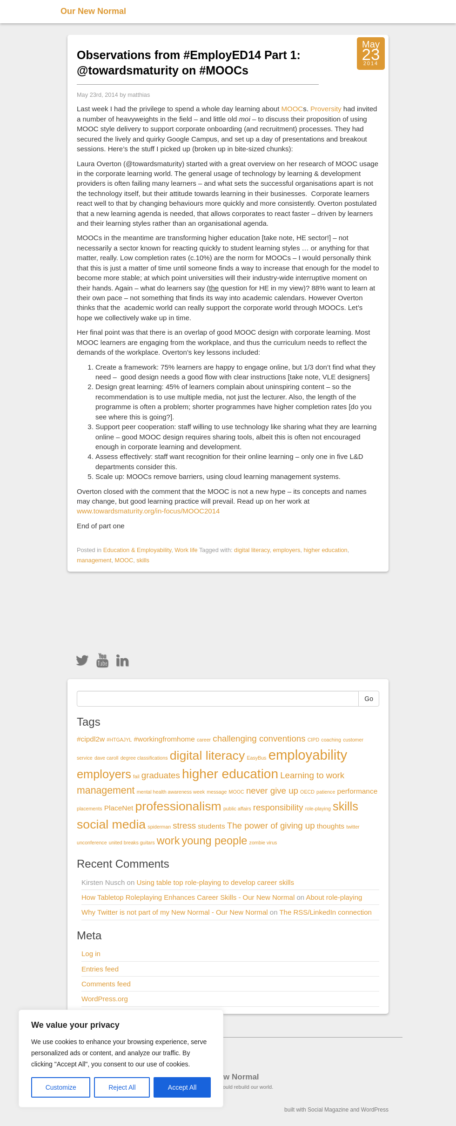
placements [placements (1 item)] (89, 808)
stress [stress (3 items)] (184, 825)
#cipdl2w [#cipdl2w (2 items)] (91, 739)
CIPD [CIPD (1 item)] (313, 739)
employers (286, 549)
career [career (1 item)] (204, 739)
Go (368, 698)
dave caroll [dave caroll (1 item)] (106, 758)
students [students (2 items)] (211, 826)
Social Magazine (328, 1109)
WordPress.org (104, 999)
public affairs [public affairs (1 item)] (237, 808)
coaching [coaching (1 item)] (331, 739)
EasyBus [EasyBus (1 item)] (256, 758)
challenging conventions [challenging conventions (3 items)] (259, 738)
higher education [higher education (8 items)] (230, 774)
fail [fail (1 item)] (136, 776)
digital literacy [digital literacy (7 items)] (207, 755)
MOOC (292, 109)
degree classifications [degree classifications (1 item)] (144, 758)
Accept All (182, 1087)
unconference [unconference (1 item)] (92, 842)
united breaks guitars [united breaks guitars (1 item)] (132, 842)
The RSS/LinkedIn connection (325, 912)
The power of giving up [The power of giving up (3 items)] (271, 825)
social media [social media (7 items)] (111, 824)
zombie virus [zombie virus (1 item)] (263, 842)
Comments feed (106, 984)
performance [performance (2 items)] (357, 791)
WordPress (375, 1109)
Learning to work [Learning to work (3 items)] (312, 775)
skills (142, 560)
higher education (325, 549)
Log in (91, 953)
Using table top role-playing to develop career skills (215, 882)
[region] (121, 1058)
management (94, 560)
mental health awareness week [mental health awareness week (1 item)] (171, 792)
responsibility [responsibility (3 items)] (278, 807)
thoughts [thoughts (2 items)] (330, 826)
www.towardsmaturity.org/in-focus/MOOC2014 (148, 511)
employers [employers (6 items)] (104, 774)
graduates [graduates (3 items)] (160, 775)
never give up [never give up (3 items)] (272, 791)
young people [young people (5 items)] (215, 841)
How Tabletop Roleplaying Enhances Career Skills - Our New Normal (188, 897)
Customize (61, 1087)
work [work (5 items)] (168, 841)
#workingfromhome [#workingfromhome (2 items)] (164, 739)
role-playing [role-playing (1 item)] (318, 808)
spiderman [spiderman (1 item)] (159, 826)
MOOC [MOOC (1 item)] (236, 792)
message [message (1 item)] (217, 792)
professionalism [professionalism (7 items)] (178, 806)
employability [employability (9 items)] (308, 754)
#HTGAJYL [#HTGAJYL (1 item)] (119, 739)
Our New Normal (93, 11)
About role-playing (334, 897)
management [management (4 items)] (106, 790)
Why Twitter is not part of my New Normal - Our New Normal (174, 912)
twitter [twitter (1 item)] (352, 826)
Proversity (326, 109)
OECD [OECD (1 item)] (307, 792)
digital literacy (251, 549)
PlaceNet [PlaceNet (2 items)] (119, 808)
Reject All (121, 1087)
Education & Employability (137, 549)
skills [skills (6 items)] (345, 806)
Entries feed (100, 969)
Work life (185, 549)
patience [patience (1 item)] (325, 792)
